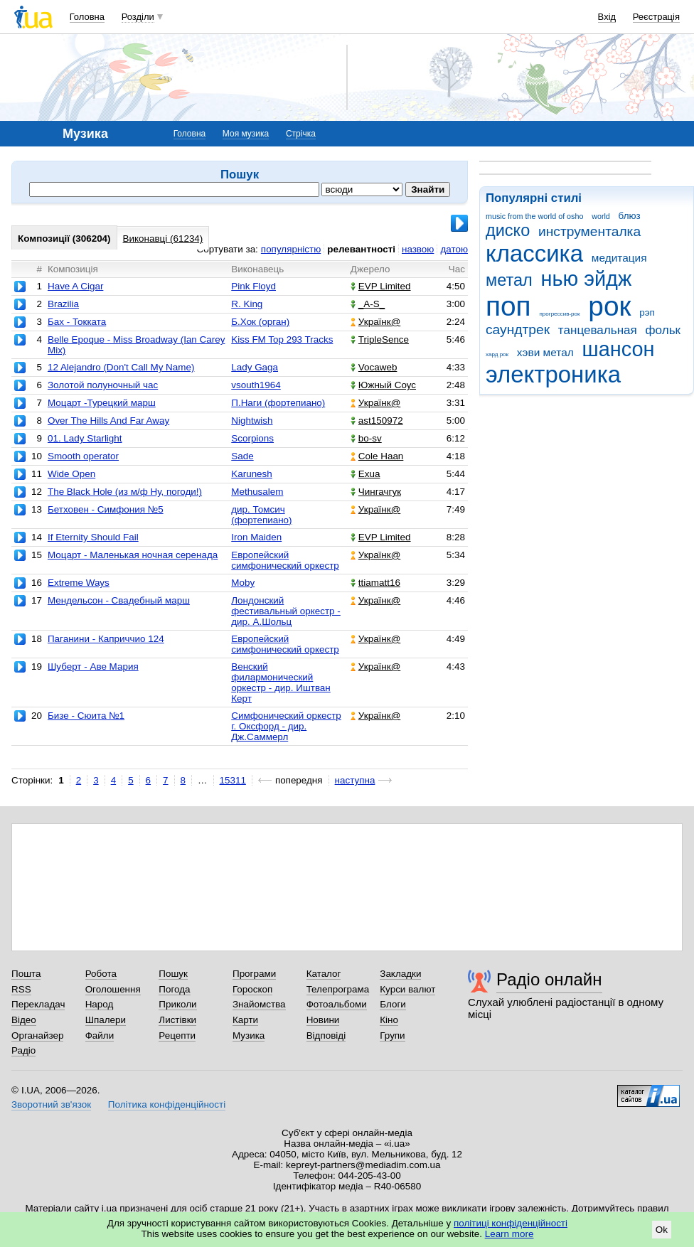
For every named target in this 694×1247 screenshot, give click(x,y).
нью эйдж (586, 278)
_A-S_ (368, 304)
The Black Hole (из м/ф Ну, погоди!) (125, 491)
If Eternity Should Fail (93, 537)
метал (509, 280)
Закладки (400, 973)
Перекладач (38, 1004)
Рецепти (177, 1035)
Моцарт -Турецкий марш (102, 402)
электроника (553, 374)
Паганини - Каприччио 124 (106, 638)
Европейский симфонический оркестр (285, 560)
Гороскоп (252, 989)
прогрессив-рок (559, 314)
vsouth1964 (255, 385)
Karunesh (251, 474)
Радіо (23, 1050)
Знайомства (259, 1004)
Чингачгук (376, 491)
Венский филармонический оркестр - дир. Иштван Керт (281, 682)
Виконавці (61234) (163, 238)
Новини (323, 1020)
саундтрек (518, 329)
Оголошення (113, 989)
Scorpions (252, 438)
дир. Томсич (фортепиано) (261, 514)
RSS (21, 989)
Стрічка (301, 134)
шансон (618, 349)
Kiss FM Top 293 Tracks (282, 339)
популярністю (291, 249)
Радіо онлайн (549, 979)
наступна (355, 780)
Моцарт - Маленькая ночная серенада (133, 555)
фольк (663, 330)
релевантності (361, 249)
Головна (87, 16)
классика (534, 253)
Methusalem (257, 491)
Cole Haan (377, 456)
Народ (99, 1004)
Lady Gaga (254, 367)
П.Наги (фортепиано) (278, 402)
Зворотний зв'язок (51, 1104)
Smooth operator (83, 456)
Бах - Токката (77, 321)
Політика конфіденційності (166, 1104)
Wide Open (71, 474)
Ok (662, 1229)
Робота (101, 973)
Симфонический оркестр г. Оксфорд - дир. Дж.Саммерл (286, 726)
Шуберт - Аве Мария (93, 666)
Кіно (389, 1020)
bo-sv (366, 438)
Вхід (607, 16)
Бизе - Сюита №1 (86, 715)
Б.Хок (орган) (260, 321)
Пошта (26, 973)
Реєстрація (656, 16)
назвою (418, 249)
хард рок (497, 354)
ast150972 (377, 420)
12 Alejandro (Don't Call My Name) (121, 367)
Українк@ (375, 321)
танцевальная (597, 330)
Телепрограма (338, 989)
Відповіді (326, 1035)
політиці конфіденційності (510, 1223)
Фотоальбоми (336, 1004)
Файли (99, 1035)
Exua (365, 474)
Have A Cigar (75, 286)
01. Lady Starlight (85, 438)
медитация (619, 258)
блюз (630, 215)
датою (454, 249)
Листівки (177, 1020)
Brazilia (63, 304)
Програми (254, 973)
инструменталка (589, 231)
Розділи (138, 16)
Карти (245, 1020)
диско (508, 230)
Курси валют (407, 989)
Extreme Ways (79, 582)
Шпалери (105, 1020)
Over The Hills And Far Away (108, 420)
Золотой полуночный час (103, 385)
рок (609, 306)
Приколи (177, 1004)
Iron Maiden (256, 537)
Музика (249, 1035)
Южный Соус (383, 385)
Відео (23, 1020)
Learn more (509, 1234)
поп (508, 306)
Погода (174, 989)
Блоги (393, 1004)
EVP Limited (381, 286)
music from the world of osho (534, 216)
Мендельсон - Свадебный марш (119, 600)
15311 (233, 780)
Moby (243, 582)
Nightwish (251, 420)
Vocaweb (374, 367)
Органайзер (37, 1035)
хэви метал (545, 352)
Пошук (173, 973)
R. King (246, 304)
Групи (392, 1035)
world (601, 216)
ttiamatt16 (375, 582)
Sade (242, 456)
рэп (647, 312)
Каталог (323, 973)
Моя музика (246, 134)
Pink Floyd (253, 286)
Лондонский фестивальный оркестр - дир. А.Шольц (286, 611)
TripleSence (380, 339)
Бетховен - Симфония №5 (106, 509)
